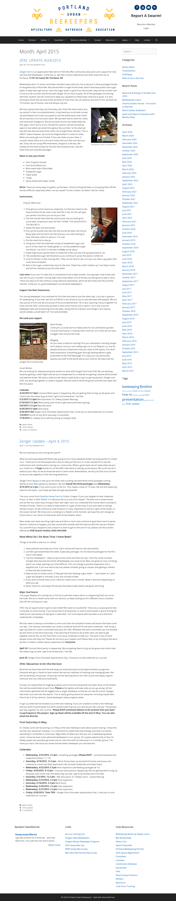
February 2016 (129, 341)
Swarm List (121, 841)
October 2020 (128, 229)
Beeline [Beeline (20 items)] (146, 386)
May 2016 (127, 329)
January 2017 (128, 307)
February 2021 (129, 221)
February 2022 (129, 191)
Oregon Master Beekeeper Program (82, 841)
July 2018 (126, 255)
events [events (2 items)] (135, 391)
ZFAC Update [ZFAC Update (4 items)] (132, 403)
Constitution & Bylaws (126, 863)
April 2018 (127, 262)
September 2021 (130, 202)
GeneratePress (108, 897)
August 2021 (128, 206)
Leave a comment (29, 430)
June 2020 (127, 232)
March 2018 (128, 266)
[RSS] (154, 7)
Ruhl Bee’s (34, 483)
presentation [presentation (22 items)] (133, 399)
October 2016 (128, 311)
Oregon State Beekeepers (77, 837)
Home (21, 40)
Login (146, 28)
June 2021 (127, 214)
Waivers (119, 878)
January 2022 (128, 195)
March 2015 (128, 370)
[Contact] (148, 7)
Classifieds (61, 40)
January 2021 (128, 225)
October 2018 (128, 244)
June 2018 (127, 258)
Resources (113, 40)
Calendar (120, 860)
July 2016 (126, 322)
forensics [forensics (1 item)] (141, 391)
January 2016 (128, 344)
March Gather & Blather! (134, 110)
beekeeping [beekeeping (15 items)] (130, 386)
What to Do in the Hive (133, 78)
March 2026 (128, 135)
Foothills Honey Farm (50, 496)
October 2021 (128, 199)
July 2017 (126, 288)
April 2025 (127, 165)
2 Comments (27, 810)
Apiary (127, 40)
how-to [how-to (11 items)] (127, 394)
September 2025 (130, 154)
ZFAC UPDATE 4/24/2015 (40, 60)
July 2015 (126, 355)
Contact (147, 40)
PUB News (127, 74)
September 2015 (130, 352)
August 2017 (128, 284)
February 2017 (129, 303)
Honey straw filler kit (26, 834)
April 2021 (127, 217)
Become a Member (146, 24)
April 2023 (127, 184)
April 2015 (127, 367)
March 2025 (128, 169)
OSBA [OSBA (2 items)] (147, 395)
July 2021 (126, 210)
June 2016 (127, 326)
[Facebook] (136, 7)
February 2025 (129, 173)
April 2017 (127, 299)
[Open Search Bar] (156, 40)
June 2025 (127, 158)
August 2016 (128, 318)
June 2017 (127, 292)
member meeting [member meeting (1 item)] (138, 395)
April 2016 (127, 333)
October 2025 (128, 150)
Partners (32, 40)
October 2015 (128, 348)
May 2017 (127, 296)
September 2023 (130, 180)
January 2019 (128, 240)
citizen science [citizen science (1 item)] (127, 391)
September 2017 (130, 281)
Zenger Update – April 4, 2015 (44, 441)
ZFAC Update (27, 427)
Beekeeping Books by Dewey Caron (132, 834)
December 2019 (130, 236)
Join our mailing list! (75, 834)
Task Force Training (125, 886)
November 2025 (130, 146)
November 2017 (130, 273)
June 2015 (127, 359)
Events (46, 40)
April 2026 (127, 132)
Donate (98, 40)
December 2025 (130, 143)
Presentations (128, 70)
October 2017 (128, 277)
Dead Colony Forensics (127, 875)
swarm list (85, 527)
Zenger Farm (26, 71)
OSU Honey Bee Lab (74, 845)
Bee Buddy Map (123, 837)
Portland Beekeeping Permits (130, 849)
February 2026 (129, 139)
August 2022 (128, 187)
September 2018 (130, 247)
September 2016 (130, 314)
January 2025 (128, 176)
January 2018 (128, 270)
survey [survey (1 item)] (146, 400)
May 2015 (127, 363)
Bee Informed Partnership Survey (81, 852)
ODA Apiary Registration (127, 852)
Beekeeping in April (131, 99)
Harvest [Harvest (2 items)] (147, 391)
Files (118, 871)
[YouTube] (142, 7)
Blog (137, 40)
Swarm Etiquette (124, 845)
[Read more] (54, 844)
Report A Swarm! (146, 15)
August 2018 (128, 251)
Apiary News (27, 424)
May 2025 (127, 161)
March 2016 (128, 337)
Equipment (121, 867)
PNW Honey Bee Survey (76, 849)
